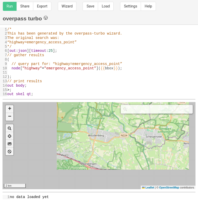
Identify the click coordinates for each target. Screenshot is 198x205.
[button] (9, 109)
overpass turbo (25, 18)
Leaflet (148, 187)
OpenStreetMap (169, 187)
